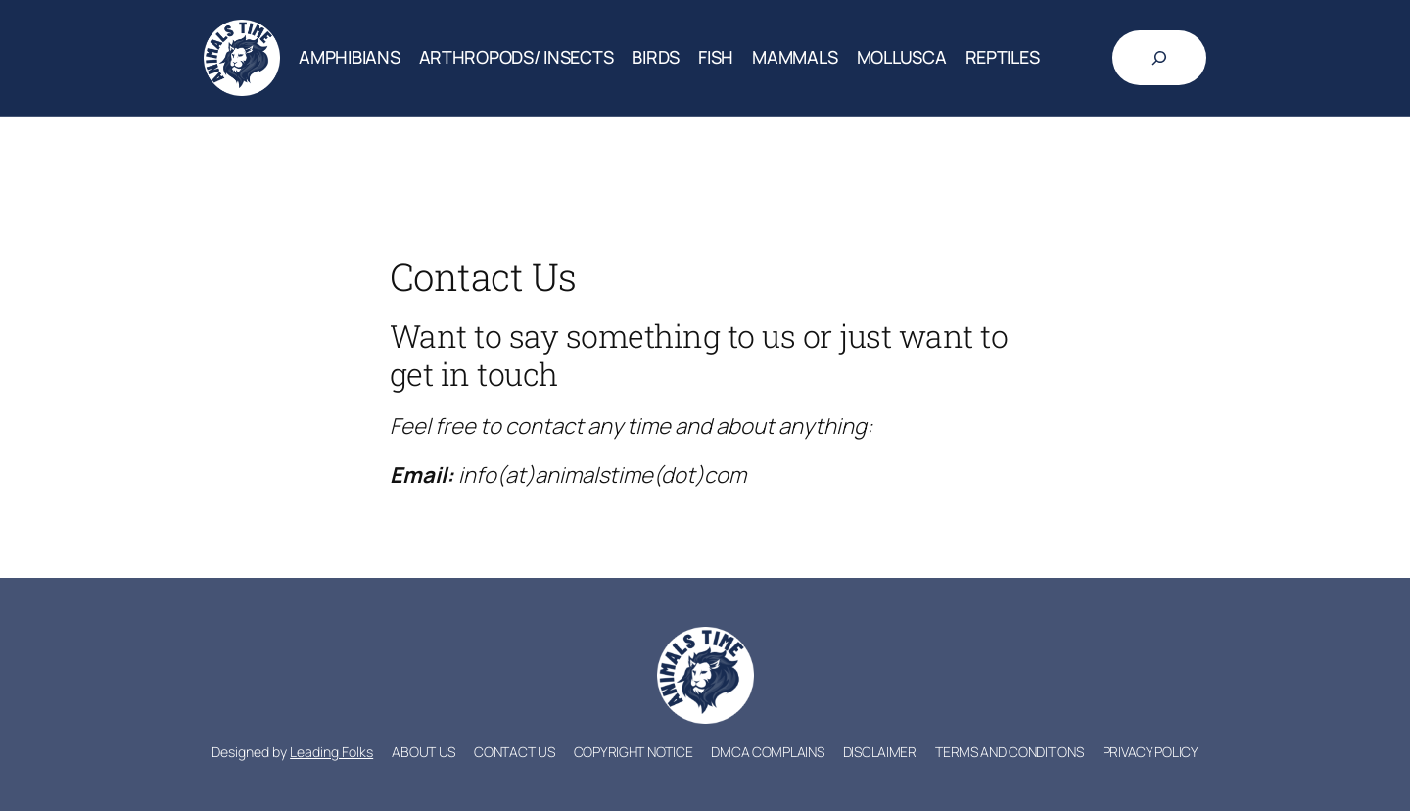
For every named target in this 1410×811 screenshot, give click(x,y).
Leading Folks (331, 751)
